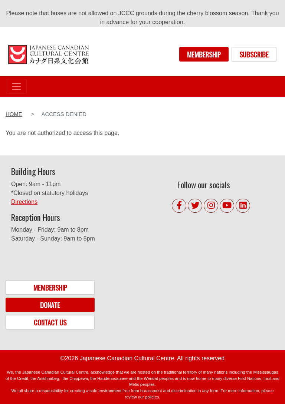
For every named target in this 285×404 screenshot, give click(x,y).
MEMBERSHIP (204, 54)
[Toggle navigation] (16, 86)
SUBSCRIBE (254, 54)
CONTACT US (50, 322)
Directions (24, 202)
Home (14, 114)
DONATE (50, 305)
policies (152, 397)
